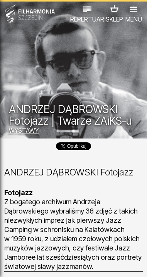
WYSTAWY (24, 130)
